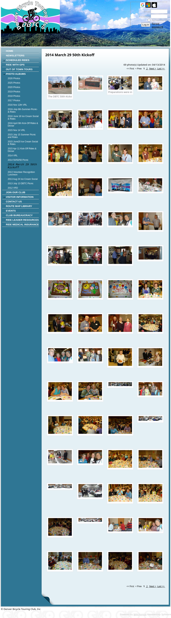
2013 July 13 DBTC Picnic (20, 183)
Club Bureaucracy (19, 215)
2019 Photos (14, 91)
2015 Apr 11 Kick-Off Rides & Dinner (22, 149)
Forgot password (157, 25)
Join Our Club (15, 192)
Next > (153, 68)
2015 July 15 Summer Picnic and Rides (22, 135)
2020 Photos (14, 87)
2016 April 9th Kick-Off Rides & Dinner (23, 124)
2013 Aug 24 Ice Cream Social (23, 179)
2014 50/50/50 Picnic (18, 160)
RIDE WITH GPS (15, 64)
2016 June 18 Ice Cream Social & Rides (23, 117)
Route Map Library (19, 206)
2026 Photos (14, 78)
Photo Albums (16, 74)
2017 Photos (14, 100)
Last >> (161, 68)
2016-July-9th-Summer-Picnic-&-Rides (23, 110)
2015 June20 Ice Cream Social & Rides (23, 142)
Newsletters (15, 55)
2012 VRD (13, 188)
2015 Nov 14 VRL (16, 130)
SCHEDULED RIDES (17, 60)
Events (11, 210)
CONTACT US (14, 201)
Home (9, 51)
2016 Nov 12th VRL (17, 105)
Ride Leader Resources (22, 220)
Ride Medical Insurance (22, 224)
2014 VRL (12, 155)
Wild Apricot (139, 614)
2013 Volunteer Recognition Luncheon (21, 173)
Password (143, 16)
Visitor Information (20, 197)
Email (146, 11)
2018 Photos (14, 96)
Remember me (160, 20)
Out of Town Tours (19, 69)
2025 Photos (14, 83)
